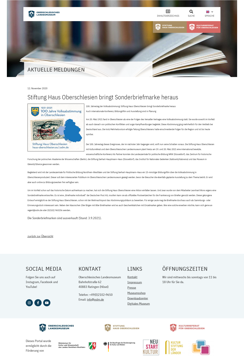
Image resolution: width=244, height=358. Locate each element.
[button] (191, 12)
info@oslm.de (95, 299)
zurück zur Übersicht (40, 236)
